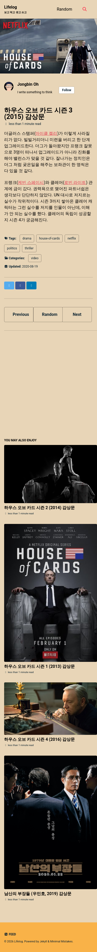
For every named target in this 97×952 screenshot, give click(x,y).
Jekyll (43, 941)
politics (12, 248)
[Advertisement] (48, 383)
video (35, 258)
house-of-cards (49, 238)
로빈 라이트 (75, 182)
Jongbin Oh (28, 84)
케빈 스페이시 (31, 182)
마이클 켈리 (46, 133)
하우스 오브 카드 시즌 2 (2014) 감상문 (39, 507)
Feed (10, 934)
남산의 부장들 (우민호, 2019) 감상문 (37, 893)
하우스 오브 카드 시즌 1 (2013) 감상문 (39, 666)
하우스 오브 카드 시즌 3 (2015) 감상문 (38, 113)
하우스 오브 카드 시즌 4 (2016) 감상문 (39, 739)
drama (27, 238)
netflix (72, 238)
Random (64, 9)
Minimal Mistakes (61, 941)
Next (77, 314)
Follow (66, 90)
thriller (29, 248)
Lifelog (15, 9)
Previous (21, 314)
